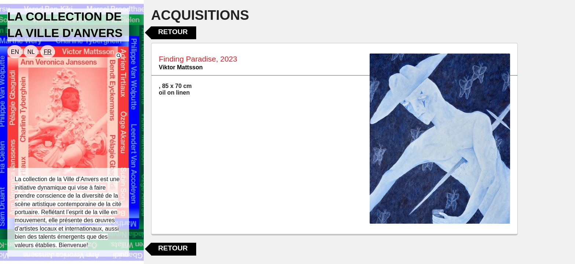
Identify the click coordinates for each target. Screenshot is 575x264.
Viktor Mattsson (181, 67)
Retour (173, 32)
